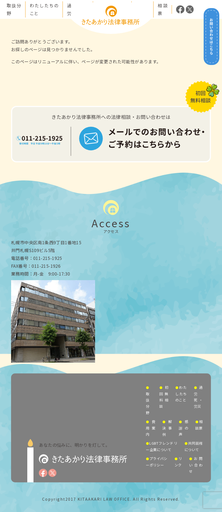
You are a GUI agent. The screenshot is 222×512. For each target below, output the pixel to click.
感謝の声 (183, 428)
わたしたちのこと (181, 394)
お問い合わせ (196, 465)
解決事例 (167, 428)
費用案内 (150, 428)
